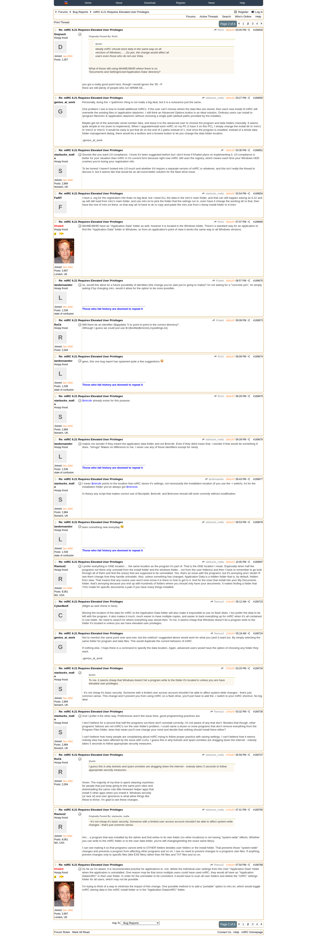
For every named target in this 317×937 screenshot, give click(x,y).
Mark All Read (81, 932)
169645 (258, 29)
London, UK (60, 274)
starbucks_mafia (213, 97)
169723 (258, 601)
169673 (258, 320)
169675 (258, 396)
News (212, 2)
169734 (258, 668)
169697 (258, 561)
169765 (258, 809)
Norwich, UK (61, 186)
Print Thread (61, 22)
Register (181, 2)
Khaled (218, 280)
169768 (258, 864)
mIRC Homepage (252, 932)
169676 (258, 439)
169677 (258, 479)
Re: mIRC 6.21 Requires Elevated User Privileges (91, 29)
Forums (63, 12)
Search (226, 16)
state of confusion (64, 313)
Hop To (116, 923)
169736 (258, 711)
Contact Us (224, 932)
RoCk (219, 29)
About (119, 2)
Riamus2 (217, 601)
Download (149, 2)
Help (242, 2)
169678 (258, 522)
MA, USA (59, 595)
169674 (258, 356)
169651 (258, 150)
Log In (257, 12)
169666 (258, 221)
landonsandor (214, 479)
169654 (258, 193)
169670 (258, 280)
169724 (258, 633)
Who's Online (243, 16)
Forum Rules (62, 932)
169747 (258, 754)
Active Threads (209, 16)
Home (88, 2)
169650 (258, 97)
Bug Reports (80, 12)
